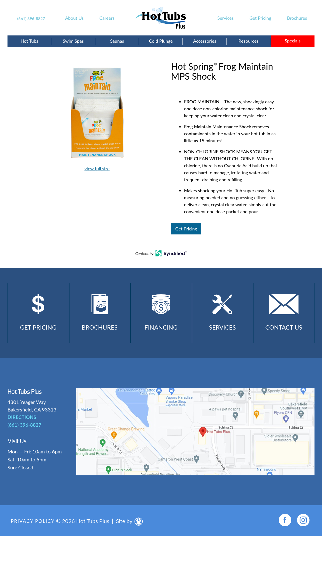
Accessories (204, 41)
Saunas (117, 41)
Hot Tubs (29, 41)
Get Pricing (260, 18)
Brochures (297, 18)
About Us (74, 18)
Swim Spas (73, 41)
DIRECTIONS (21, 422)
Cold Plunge (161, 41)
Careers (107, 18)
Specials (292, 40)
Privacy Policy (34, 526)
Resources (248, 41)
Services (226, 18)
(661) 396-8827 (31, 18)
